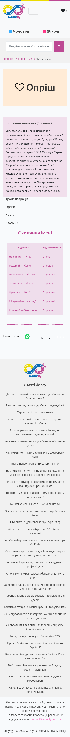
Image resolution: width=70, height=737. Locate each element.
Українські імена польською (35, 412)
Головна (8, 58)
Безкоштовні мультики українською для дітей (35, 405)
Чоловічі (21, 31)
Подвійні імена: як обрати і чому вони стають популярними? (35, 495)
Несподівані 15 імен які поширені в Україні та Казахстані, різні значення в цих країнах (35, 472)
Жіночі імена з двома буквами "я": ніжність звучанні (35, 531)
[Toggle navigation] (33, 11)
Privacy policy (57, 731)
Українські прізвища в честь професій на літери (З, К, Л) (35, 542)
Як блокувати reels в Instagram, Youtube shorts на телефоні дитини (35, 616)
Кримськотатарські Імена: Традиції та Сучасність (35, 607)
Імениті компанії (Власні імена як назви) (35, 504)
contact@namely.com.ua (46, 719)
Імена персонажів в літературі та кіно (35, 463)
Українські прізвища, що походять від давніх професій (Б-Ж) (35, 564)
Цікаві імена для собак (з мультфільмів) (35, 522)
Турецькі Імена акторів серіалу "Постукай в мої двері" (35, 598)
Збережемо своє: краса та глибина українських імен (35, 513)
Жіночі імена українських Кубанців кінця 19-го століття (35, 575)
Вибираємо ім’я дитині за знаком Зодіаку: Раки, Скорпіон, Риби (35, 656)
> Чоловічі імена (24, 58)
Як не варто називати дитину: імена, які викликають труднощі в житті (35, 432)
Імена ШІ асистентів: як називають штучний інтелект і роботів (35, 421)
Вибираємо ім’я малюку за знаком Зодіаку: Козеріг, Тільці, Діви (35, 667)
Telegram (43, 336)
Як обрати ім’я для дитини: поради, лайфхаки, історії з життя (35, 627)
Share (60, 337)
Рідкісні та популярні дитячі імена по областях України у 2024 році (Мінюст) (35, 484)
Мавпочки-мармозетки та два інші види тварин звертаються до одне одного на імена (35, 553)
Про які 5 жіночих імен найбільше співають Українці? (35, 645)
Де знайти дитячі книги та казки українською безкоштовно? (35, 396)
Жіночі (51, 31)
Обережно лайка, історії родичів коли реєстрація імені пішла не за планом (35, 587)
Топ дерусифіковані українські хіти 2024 (35, 636)
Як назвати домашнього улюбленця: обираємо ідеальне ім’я (35, 443)
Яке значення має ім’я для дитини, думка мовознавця (35, 678)
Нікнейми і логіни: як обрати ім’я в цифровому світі (34, 454)
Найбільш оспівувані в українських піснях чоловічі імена (35, 689)
